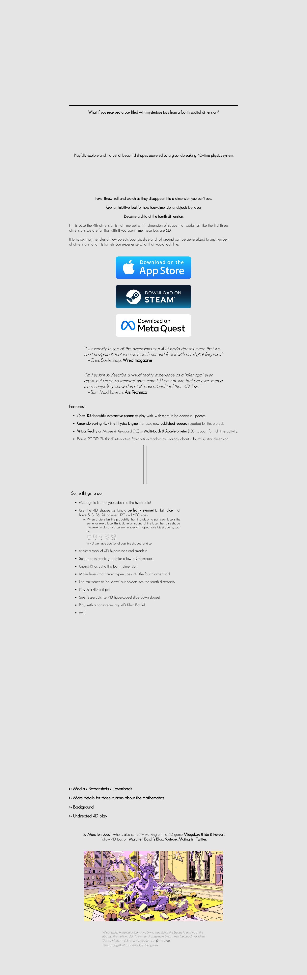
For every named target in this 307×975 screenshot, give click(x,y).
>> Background (81, 807)
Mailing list (186, 839)
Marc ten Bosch (99, 834)
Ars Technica (136, 392)
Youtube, (171, 839)
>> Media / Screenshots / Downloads (100, 788)
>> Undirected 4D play (88, 815)
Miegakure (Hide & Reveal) (204, 834)
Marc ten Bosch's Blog (146, 839)
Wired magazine (137, 360)
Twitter (201, 839)
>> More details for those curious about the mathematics (116, 797)
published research (174, 423)
